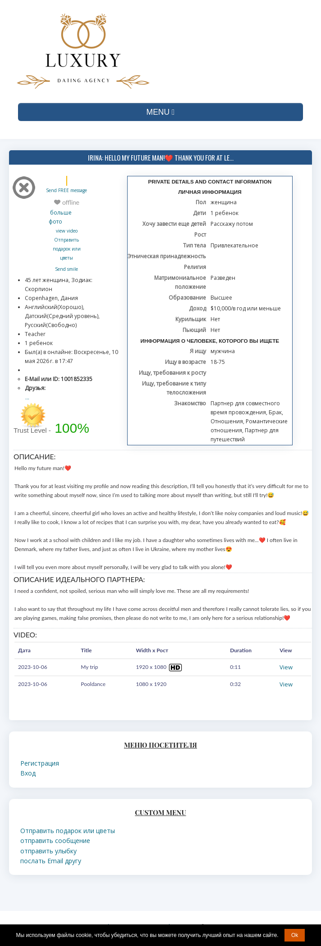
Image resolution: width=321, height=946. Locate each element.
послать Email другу (50, 860)
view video (67, 231)
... (27, 397)
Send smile (66, 269)
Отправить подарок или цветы (67, 249)
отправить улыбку (48, 851)
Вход (28, 773)
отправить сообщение (55, 840)
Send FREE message (66, 190)
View (286, 667)
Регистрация (39, 763)
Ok (294, 935)
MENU (161, 112)
